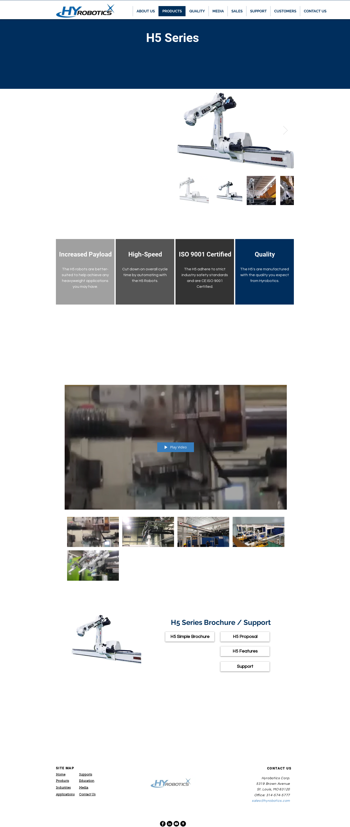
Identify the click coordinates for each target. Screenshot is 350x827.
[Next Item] (285, 130)
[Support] (245, 666)
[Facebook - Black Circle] (163, 824)
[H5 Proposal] (245, 637)
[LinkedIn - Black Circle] (169, 824)
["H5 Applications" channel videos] (176, 550)
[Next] (323, 53)
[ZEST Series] (175, 76)
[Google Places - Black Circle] (183, 824)
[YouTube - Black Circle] (176, 824)
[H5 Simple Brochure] (189, 637)
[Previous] (26, 53)
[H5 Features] (245, 651)
